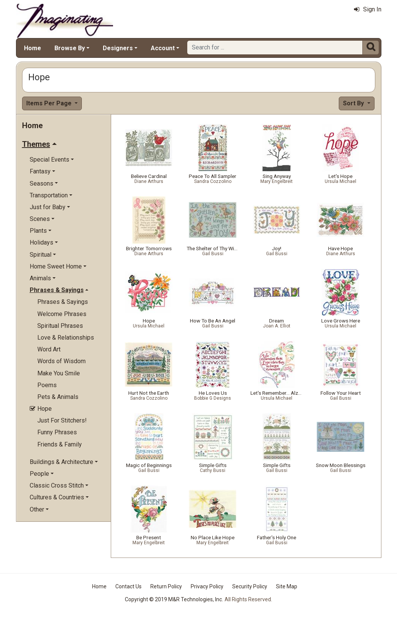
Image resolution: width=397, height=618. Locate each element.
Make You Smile (58, 373)
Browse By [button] (69, 48)
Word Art (49, 349)
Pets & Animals (57, 396)
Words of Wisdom (61, 361)
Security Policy (249, 586)
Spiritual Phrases (60, 325)
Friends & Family (59, 444)
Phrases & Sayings (62, 301)
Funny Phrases (57, 432)
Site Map (286, 586)
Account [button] (163, 48)
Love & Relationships (65, 337)
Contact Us (128, 586)
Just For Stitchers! (62, 420)
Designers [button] (118, 48)
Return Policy (166, 586)
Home (32, 48)
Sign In (367, 9)
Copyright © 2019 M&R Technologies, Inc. (174, 599)
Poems (47, 385)
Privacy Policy (207, 586)
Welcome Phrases (61, 314)
